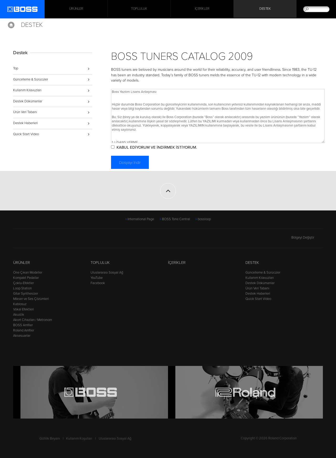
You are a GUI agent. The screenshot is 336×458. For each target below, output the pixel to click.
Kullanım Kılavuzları (27, 90)
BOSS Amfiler (23, 325)
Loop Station (22, 288)
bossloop (204, 219)
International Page (141, 219)
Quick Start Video (26, 134)
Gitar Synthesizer (25, 293)
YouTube (97, 278)
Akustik (18, 315)
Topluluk (139, 9)
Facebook (98, 283)
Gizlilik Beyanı (49, 438)
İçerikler (202, 9)
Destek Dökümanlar (27, 101)
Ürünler (21, 262)
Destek (265, 9)
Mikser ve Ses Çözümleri (31, 299)
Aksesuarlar (21, 336)
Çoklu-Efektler (23, 283)
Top (15, 68)
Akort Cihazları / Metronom (32, 320)
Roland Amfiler (23, 330)
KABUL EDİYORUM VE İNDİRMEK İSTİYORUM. (158, 147)
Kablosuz (20, 304)
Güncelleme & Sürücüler (30, 79)
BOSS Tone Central (176, 219)
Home (11, 25)
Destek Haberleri (25, 123)
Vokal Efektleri (23, 309)
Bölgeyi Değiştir (307, 237)
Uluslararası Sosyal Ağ (107, 272)
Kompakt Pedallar (26, 278)
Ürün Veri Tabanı (25, 112)
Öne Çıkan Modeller (27, 272)
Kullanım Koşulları (79, 438)
